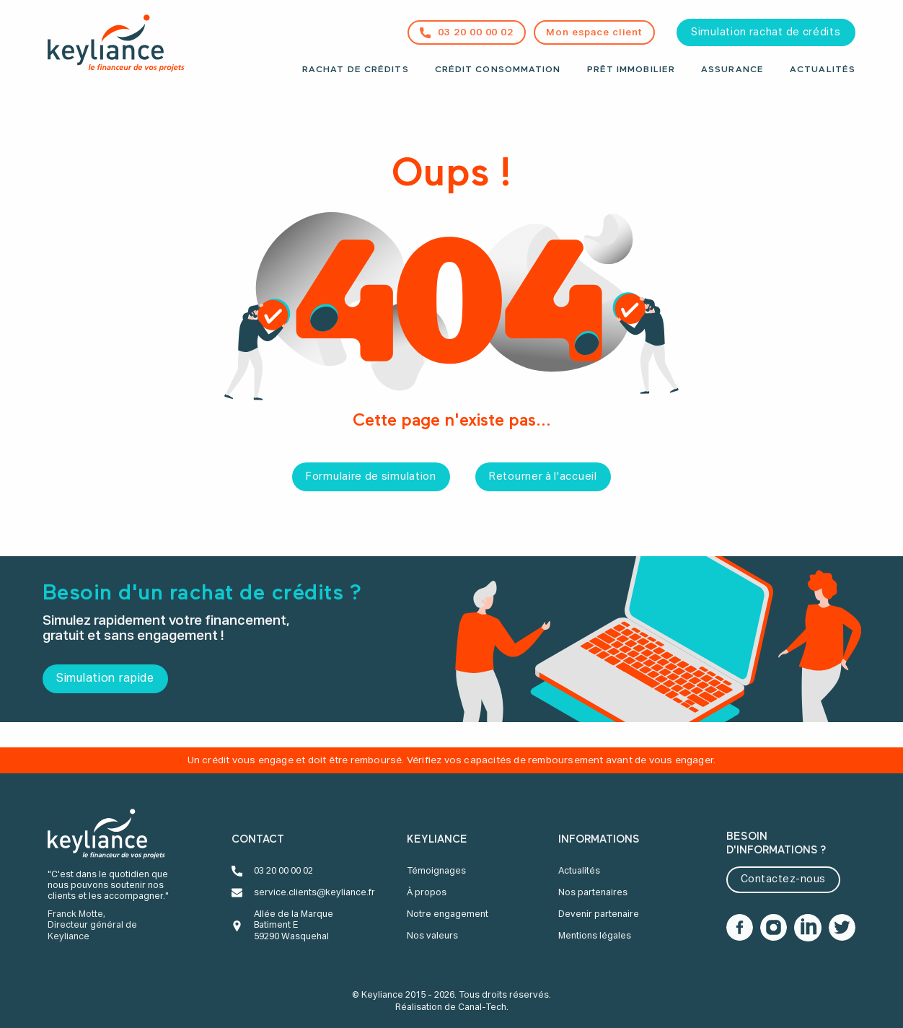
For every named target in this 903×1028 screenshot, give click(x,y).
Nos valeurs (432, 936)
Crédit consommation (498, 70)
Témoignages (436, 871)
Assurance (732, 70)
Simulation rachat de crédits (766, 32)
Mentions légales (594, 936)
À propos (426, 892)
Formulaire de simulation (371, 477)
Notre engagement (447, 914)
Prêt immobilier (631, 70)
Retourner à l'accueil (543, 477)
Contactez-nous (783, 879)
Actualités (822, 70)
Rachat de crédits (355, 70)
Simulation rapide (105, 679)
